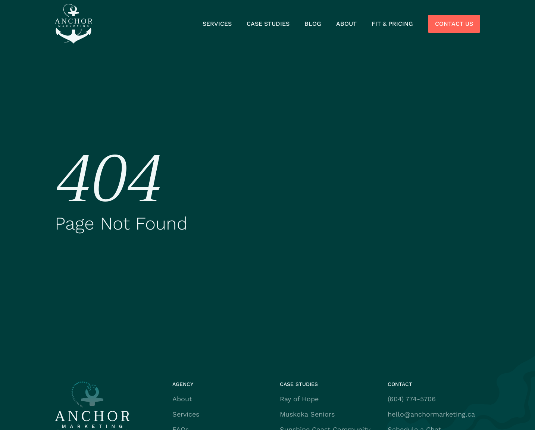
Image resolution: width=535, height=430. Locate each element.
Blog (312, 23)
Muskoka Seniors (307, 414)
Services (217, 23)
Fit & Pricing (392, 23)
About (346, 23)
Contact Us (454, 23)
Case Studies (268, 23)
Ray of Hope (299, 399)
